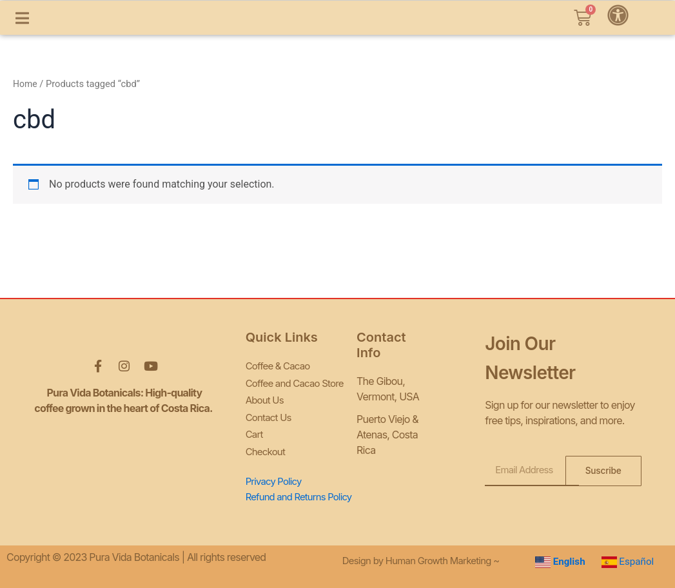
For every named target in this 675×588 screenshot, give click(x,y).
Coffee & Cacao (280, 366)
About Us (266, 397)
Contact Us (270, 412)
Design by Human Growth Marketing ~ (427, 557)
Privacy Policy (276, 472)
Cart (255, 428)
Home (26, 116)
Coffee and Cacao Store (298, 381)
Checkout (267, 443)
